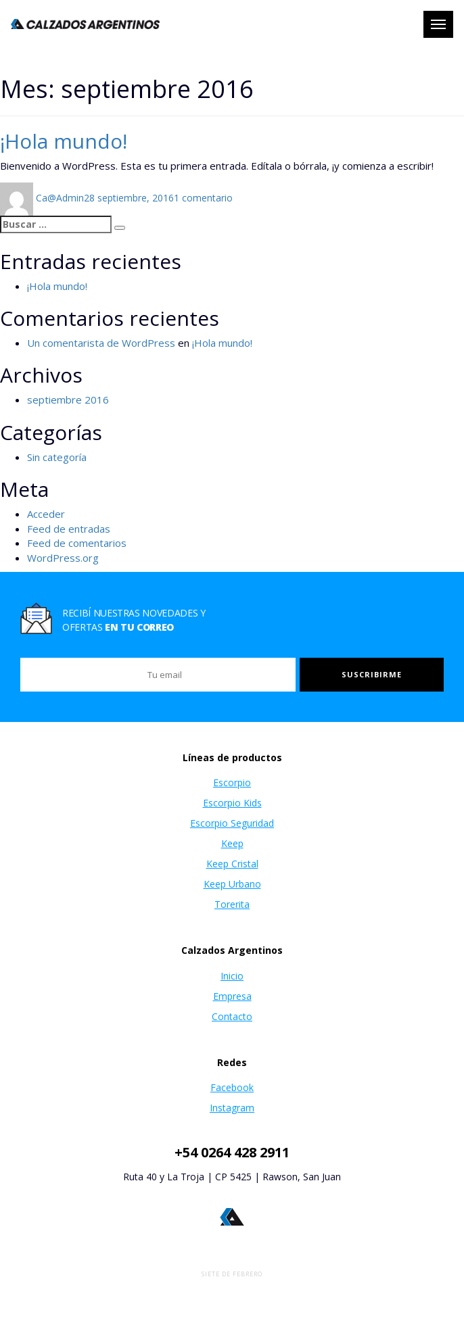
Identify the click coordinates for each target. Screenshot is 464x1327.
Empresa (232, 996)
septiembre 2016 (68, 399)
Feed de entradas (68, 528)
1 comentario (203, 197)
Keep (232, 843)
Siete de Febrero (232, 1274)
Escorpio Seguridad (232, 823)
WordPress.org (63, 557)
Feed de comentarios (76, 543)
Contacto (232, 1016)
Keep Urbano (232, 883)
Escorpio (232, 782)
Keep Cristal (232, 863)
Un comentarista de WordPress (101, 342)
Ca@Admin (60, 197)
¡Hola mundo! (63, 141)
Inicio (232, 975)
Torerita (232, 904)
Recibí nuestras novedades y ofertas (134, 619)
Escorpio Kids (232, 802)
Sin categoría (57, 457)
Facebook (232, 1087)
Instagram (232, 1107)
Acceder (46, 514)
